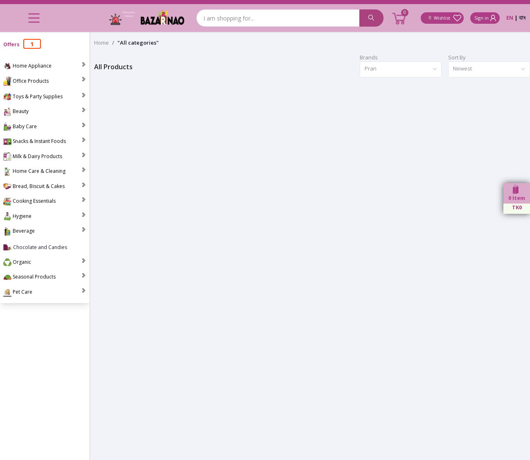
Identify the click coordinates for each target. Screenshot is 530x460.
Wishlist (444, 18)
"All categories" (138, 42)
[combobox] (401, 69)
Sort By (457, 57)
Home (101, 42)
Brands (369, 57)
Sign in (486, 18)
